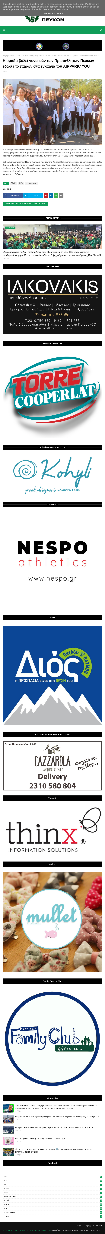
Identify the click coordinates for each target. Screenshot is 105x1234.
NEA (53, 1181)
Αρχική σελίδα (8, 56)
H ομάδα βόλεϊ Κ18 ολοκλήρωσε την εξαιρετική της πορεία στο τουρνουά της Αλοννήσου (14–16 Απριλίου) (57, 1117)
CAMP (53, 1177)
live (53, 1185)
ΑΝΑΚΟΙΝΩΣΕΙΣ (53, 1196)
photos (53, 1189)
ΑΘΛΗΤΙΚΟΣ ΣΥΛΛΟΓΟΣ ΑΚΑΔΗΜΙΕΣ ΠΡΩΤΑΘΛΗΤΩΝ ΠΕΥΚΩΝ (27, 1230)
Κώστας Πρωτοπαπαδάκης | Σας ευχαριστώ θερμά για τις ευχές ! (40, 1138)
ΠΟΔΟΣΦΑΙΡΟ (53, 1212)
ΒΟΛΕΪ (13, 183)
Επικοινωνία (97, 1226)
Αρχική (79, 1226)
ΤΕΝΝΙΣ (53, 1216)
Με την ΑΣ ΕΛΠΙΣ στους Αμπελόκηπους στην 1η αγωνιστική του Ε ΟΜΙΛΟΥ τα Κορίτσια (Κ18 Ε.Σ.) (54, 1127)
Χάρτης (88, 1226)
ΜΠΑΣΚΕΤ (53, 1204)
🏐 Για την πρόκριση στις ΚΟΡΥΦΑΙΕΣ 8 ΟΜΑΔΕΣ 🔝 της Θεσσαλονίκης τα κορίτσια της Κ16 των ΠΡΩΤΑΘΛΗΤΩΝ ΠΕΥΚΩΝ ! (53, 1150)
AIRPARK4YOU (20, 56)
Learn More (49, 13)
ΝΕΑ (21, 183)
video (53, 1193)
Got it (60, 13)
